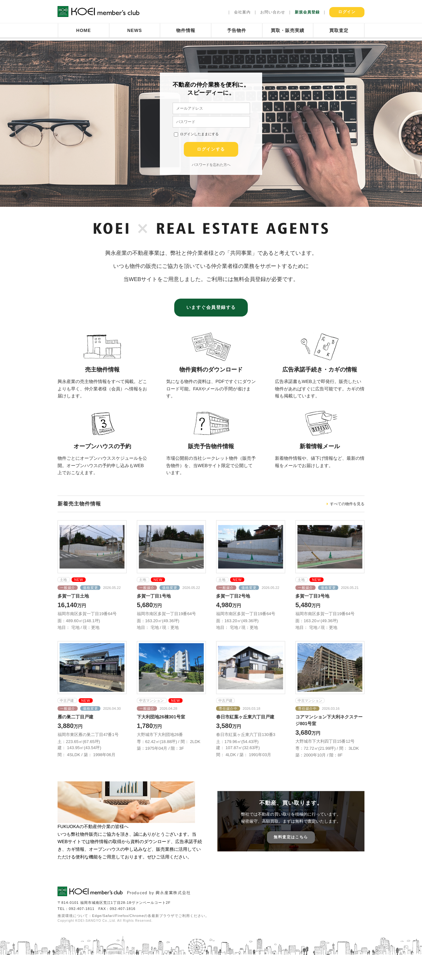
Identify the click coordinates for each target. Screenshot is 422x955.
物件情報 (185, 30)
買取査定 (338, 30)
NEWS (134, 30)
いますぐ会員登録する (211, 307)
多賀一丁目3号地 (312, 596)
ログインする (211, 149)
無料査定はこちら (291, 837)
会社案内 (242, 12)
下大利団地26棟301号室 (161, 716)
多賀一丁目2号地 (233, 596)
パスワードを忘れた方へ (211, 165)
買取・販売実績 (287, 30)
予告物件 (236, 30)
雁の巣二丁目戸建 (75, 716)
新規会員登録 (307, 12)
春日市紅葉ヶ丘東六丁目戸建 (245, 716)
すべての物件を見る (347, 504)
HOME (83, 30)
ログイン (347, 12)
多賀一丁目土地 (73, 596)
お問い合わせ (272, 12)
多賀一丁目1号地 (154, 596)
